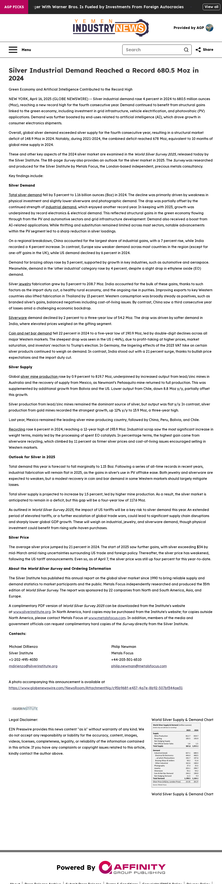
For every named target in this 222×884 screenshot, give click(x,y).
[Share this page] (204, 49)
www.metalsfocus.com (107, 618)
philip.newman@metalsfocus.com (139, 666)
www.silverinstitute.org (32, 612)
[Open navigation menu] (20, 49)
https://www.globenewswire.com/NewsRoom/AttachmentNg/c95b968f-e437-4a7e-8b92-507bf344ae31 (96, 688)
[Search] (151, 50)
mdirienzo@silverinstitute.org (33, 666)
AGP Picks (14, 7)
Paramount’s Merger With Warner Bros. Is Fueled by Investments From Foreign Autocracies (97, 6)
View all (211, 7)
